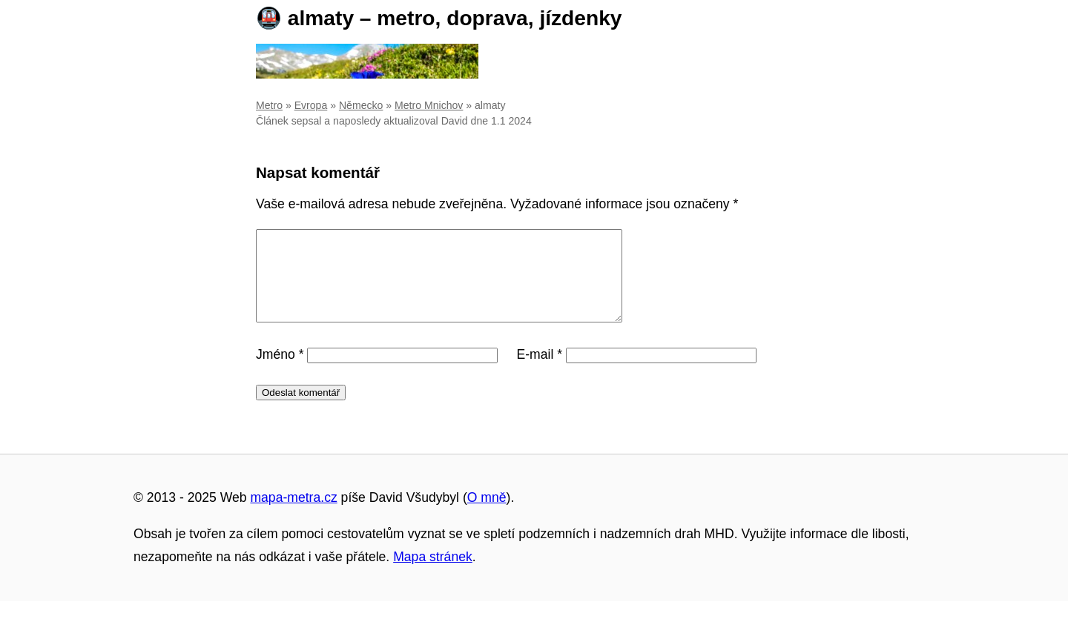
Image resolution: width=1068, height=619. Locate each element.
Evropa (311, 105)
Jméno (280, 372)
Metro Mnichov (429, 105)
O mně (487, 515)
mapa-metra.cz (293, 515)
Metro (269, 105)
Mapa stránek (432, 574)
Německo (361, 105)
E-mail (539, 372)
